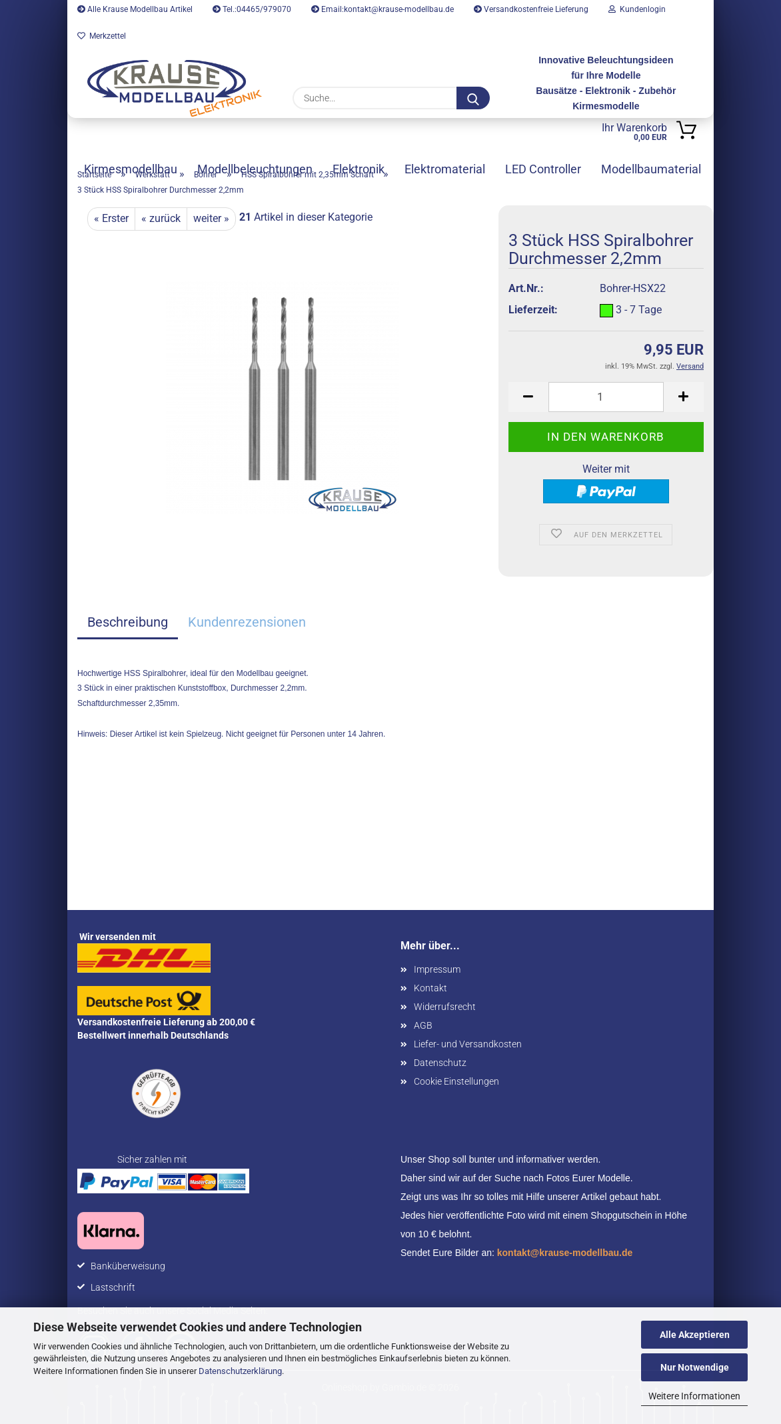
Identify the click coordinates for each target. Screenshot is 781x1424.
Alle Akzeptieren (695, 1334)
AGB (423, 1025)
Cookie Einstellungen (456, 1081)
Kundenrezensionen (247, 622)
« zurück (161, 218)
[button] (528, 397)
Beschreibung (127, 622)
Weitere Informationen (694, 1396)
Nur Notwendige (694, 1367)
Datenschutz (440, 1062)
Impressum (437, 969)
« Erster (111, 218)
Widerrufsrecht (445, 1006)
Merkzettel (101, 36)
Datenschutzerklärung (240, 1371)
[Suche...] (473, 98)
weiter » (211, 218)
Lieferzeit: (533, 309)
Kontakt (430, 988)
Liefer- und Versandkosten (468, 1044)
